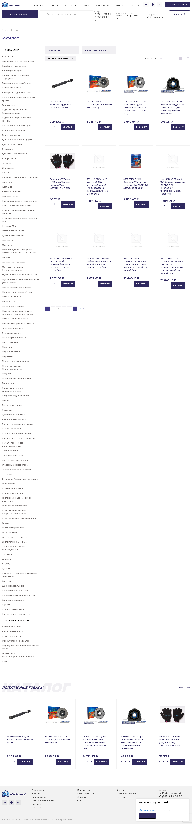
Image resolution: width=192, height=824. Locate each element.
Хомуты (6, 564)
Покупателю (83, 790)
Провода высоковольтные (16, 378)
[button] (181, 687)
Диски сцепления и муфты (17, 139)
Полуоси (7, 373)
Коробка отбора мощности (16, 205)
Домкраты (7, 149)
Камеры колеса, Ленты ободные (20, 177)
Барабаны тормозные (14, 66)
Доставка (81, 797)
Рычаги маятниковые (14, 419)
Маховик (7, 245)
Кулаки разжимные (13, 235)
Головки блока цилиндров (16, 125)
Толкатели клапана (12, 488)
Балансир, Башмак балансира (18, 61)
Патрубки (7, 347)
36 (163, 58)
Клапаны (7, 187)
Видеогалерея (71, 5)
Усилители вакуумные (14, 542)
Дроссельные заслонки (15, 153)
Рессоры (7, 410)
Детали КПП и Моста (13, 130)
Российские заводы (126, 793)
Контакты (134, 5)
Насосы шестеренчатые (15, 318)
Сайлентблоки (10, 450)
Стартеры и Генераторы (15, 465)
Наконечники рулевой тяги (17, 292)
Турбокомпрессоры (13, 527)
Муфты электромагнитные (16, 287)
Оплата (80, 800)
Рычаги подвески (12, 428)
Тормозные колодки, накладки (19, 518)
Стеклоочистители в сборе (16, 469)
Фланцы (6, 559)
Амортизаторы (10, 56)
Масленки (7, 240)
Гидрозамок (8, 105)
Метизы (6, 257)
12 (158, 58)
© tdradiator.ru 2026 (11, 819)
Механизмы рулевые (13, 262)
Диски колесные (11, 135)
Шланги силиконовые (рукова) (19, 595)
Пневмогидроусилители (15, 361)
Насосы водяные (11, 296)
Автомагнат (122, 797)
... (74, 309)
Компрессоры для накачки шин (19, 201)
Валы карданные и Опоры (16, 83)
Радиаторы (8, 383)
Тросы (5, 523)
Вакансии (119, 5)
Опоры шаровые (11, 333)
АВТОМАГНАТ (12, 50)
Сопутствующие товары (15, 460)
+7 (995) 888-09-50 (101, 18)
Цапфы (6, 568)
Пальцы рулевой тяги (14, 337)
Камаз (5, 172)
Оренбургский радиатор (15, 641)
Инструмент (8, 168)
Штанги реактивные (13, 609)
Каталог (120, 790)
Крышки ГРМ (9, 226)
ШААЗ (5, 661)
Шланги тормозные (13, 600)
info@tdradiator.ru (154, 17)
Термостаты (8, 483)
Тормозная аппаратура (14, 505)
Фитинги (7, 554)
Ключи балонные (11, 191)
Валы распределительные (16, 92)
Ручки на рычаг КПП (13, 414)
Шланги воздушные (13, 586)
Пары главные (10, 342)
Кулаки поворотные (13, 230)
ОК (147, 815)
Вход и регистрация (177, 4)
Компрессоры (10, 196)
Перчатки (7, 356)
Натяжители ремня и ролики (18, 323)
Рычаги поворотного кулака (17, 424)
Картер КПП (8, 182)
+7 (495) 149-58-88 (102, 14)
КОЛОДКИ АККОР (12, 636)
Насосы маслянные (13, 306)
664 (79, 309)
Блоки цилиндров (12, 70)
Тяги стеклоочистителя (15, 537)
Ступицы (7, 474)
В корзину (68, 127)
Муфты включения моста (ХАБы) (20, 274)
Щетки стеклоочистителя (16, 614)
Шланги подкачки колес (15, 590)
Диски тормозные (12, 144)
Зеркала (6, 163)
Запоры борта (9, 158)
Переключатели (11, 351)
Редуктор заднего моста (15, 395)
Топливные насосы (12, 493)
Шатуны (6, 581)
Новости (53, 5)
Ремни (5, 400)
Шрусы (6, 604)
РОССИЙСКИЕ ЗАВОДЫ (17, 620)
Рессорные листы (12, 405)
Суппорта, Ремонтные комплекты (20, 479)
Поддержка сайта (63, 819)
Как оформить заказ (86, 793)
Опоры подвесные (12, 328)
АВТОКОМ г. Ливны (12, 626)
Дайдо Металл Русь (12, 631)
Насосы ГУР (8, 301)
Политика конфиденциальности (37, 819)
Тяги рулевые (9, 532)
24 (161, 58)
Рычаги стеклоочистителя (16, 433)
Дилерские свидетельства (96, 5)
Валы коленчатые (11, 87)
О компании (38, 5)
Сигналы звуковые (12, 455)
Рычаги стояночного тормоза (18, 438)
